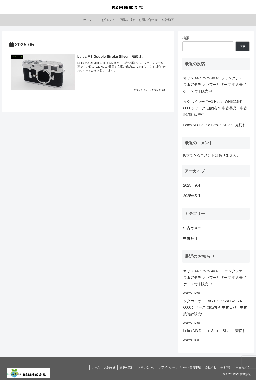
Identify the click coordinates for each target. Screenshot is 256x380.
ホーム (96, 367)
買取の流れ (127, 367)
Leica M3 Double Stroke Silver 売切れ (214, 125)
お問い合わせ (146, 367)
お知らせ (109, 367)
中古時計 (226, 367)
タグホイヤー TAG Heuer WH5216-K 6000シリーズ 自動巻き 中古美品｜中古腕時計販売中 (215, 108)
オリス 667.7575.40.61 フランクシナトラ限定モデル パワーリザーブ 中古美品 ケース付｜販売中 (214, 84)
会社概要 (210, 367)
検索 (186, 38)
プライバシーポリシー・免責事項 (180, 367)
